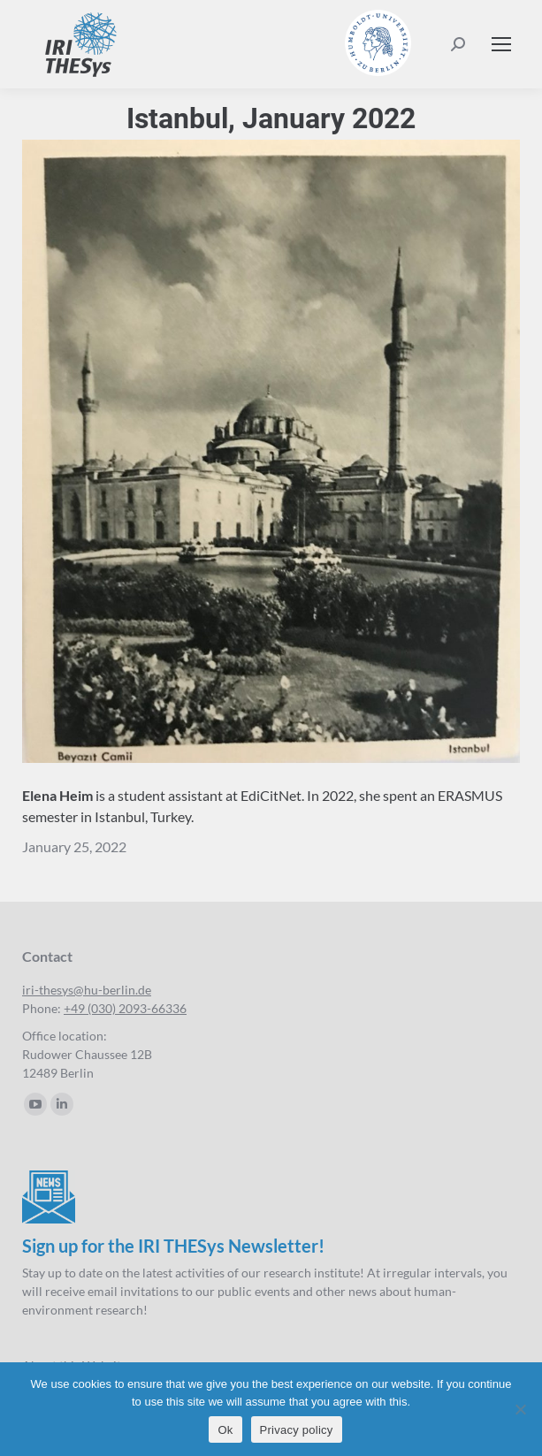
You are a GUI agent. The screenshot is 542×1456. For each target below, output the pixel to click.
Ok (225, 1430)
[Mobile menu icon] (501, 44)
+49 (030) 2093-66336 (125, 1008)
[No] (520, 1409)
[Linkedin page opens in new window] (61, 1104)
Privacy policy (296, 1430)
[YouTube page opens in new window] (35, 1104)
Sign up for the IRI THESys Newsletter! (173, 1245)
